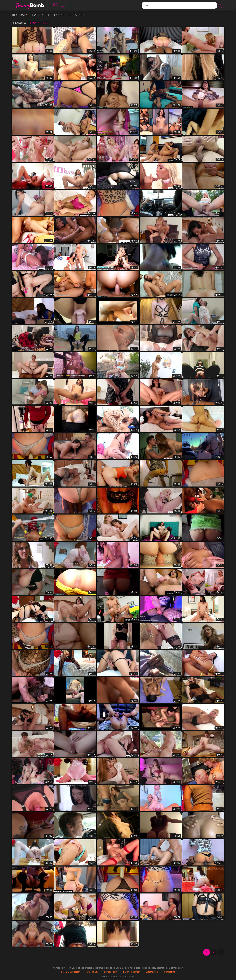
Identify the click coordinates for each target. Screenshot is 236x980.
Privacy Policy (110, 972)
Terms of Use (91, 972)
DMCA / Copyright (131, 972)
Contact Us (169, 972)
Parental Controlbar (70, 972)
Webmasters (152, 972)
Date (45, 23)
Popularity (34, 23)
